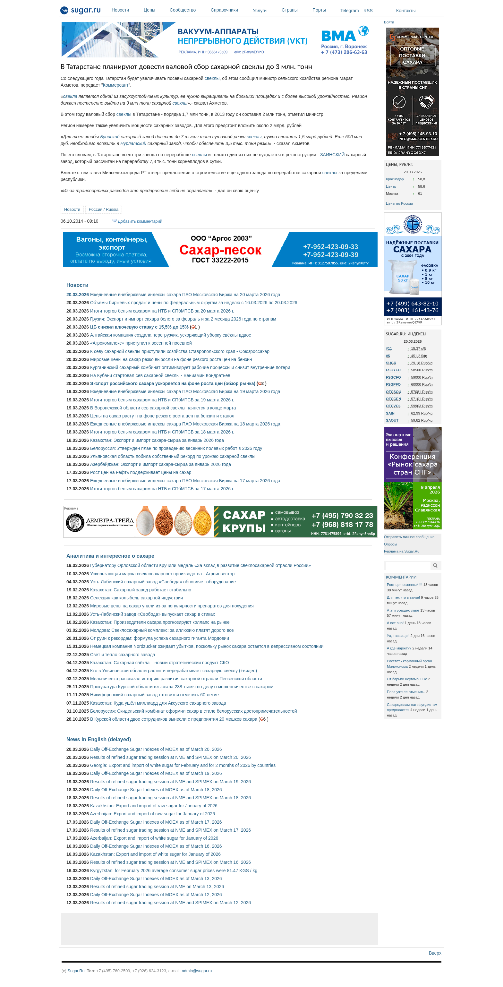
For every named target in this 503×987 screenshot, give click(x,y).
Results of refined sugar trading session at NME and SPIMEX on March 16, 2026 (170, 862)
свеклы (212, 78)
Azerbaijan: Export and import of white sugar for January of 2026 (154, 838)
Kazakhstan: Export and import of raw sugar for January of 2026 (153, 805)
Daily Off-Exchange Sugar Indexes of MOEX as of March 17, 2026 (156, 822)
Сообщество (189, 10)
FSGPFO (393, 384)
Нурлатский (133, 143)
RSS (368, 10)
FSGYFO (393, 370)
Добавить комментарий (140, 221)
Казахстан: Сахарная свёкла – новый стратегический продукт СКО (159, 662)
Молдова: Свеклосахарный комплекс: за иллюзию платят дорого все (162, 630)
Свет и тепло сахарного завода (122, 654)
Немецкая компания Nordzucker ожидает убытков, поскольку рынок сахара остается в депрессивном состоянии (206, 646)
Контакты (405, 10)
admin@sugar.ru (197, 970)
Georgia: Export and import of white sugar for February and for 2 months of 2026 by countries (183, 765)
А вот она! (395, 623)
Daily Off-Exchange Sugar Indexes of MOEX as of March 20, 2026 (156, 749)
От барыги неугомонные (407, 679)
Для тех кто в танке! (403, 597)
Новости (126, 10)
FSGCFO (393, 377)
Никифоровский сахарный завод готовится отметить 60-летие (154, 694)
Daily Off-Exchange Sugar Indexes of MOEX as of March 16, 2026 (156, 846)
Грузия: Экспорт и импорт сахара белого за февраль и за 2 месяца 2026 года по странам (183, 319)
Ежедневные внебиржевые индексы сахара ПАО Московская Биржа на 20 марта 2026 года (185, 294)
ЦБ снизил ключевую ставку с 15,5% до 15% (139, 327)
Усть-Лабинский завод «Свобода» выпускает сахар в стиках (152, 614)
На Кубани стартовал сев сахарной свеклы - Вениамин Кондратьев (160, 375)
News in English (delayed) (98, 739)
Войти (389, 22)
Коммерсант (116, 85)
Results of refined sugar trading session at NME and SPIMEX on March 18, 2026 (170, 797)
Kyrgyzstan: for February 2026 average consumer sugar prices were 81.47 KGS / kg (173, 870)
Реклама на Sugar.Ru (401, 551)
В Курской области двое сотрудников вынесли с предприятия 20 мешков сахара (173, 719)
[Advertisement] (219, 928)
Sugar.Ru (75, 970)
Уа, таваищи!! (398, 636)
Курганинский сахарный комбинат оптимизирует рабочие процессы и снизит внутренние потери (190, 367)
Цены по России (399, 203)
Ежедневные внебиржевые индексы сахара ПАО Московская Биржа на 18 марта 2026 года (185, 423)
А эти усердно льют (403, 610)
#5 (388, 356)
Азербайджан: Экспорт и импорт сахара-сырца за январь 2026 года (160, 464)
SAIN (390, 413)
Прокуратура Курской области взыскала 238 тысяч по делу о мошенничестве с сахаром (181, 686)
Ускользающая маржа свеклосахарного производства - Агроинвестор (162, 573)
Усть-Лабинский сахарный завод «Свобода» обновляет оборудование (163, 581)
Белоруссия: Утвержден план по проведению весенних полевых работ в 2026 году (176, 448)
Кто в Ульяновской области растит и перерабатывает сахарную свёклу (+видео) (173, 670)
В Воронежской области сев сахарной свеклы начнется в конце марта (163, 407)
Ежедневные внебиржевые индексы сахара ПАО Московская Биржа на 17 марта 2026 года (185, 480)
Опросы (390, 544)
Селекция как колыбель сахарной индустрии (136, 597)
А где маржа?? (399, 648)
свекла (70, 96)
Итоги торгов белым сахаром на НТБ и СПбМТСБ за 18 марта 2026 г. (162, 431)
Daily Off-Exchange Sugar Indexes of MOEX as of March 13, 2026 (156, 878)
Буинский (109, 136)
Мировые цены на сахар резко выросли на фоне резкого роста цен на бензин (171, 359)
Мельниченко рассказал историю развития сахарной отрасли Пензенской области (176, 678)
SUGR (391, 363)
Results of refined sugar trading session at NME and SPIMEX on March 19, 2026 (170, 781)
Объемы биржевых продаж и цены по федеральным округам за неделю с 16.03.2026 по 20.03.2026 (193, 302)
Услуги (260, 10)
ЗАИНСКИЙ (332, 154)
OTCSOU (393, 392)
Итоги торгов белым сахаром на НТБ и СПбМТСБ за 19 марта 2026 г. (162, 399)
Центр (391, 186)
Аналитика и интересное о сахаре (110, 556)
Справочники (230, 10)
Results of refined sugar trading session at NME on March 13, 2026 (157, 886)
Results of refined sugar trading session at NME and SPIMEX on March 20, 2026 (170, 757)
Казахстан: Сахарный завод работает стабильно (140, 589)
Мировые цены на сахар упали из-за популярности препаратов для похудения (172, 605)
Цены (155, 10)
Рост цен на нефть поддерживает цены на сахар (141, 472)
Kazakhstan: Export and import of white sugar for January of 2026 (155, 854)
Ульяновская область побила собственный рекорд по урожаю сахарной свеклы (172, 456)
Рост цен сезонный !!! (404, 585)
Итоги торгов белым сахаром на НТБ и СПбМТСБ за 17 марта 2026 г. (162, 488)
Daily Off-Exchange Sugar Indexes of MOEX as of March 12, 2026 (156, 894)
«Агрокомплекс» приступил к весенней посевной (141, 343)
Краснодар (395, 179)
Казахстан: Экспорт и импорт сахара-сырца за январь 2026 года (157, 440)
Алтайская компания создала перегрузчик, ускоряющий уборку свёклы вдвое (170, 335)
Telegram (349, 10)
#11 (389, 348)
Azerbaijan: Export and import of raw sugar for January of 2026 (152, 813)
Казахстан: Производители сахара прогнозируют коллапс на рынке (160, 622)
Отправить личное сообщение (409, 537)
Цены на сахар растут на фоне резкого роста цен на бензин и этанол (162, 415)
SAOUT (392, 420)
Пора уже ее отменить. (406, 692)
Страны (295, 10)
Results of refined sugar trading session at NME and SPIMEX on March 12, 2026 (170, 902)
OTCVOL (393, 406)
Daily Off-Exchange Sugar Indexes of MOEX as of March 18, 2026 (156, 789)
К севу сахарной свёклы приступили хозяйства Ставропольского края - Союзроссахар (179, 351)
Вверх (435, 953)
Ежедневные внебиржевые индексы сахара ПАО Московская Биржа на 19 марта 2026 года (185, 391)
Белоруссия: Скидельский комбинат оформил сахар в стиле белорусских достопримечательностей (193, 711)
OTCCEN (393, 399)
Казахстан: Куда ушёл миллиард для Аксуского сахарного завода (158, 703)
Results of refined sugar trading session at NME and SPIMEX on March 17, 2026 (170, 830)
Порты (324, 10)
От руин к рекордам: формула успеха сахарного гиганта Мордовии (159, 638)
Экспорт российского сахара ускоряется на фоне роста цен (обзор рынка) (172, 383)
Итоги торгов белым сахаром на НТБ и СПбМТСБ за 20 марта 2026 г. (162, 310)
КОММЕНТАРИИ (401, 577)
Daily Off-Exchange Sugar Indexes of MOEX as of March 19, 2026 (156, 773)
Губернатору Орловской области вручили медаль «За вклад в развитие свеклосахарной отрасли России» (200, 565)
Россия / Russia (103, 209)
